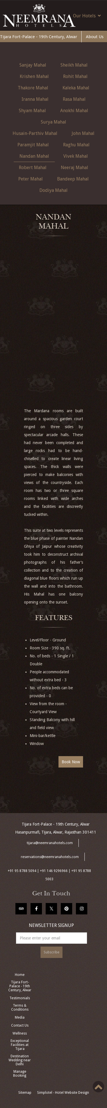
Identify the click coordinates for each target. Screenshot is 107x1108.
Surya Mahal (53, 122)
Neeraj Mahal (74, 167)
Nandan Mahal (34, 156)
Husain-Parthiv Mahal (35, 133)
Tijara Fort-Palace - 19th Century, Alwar (38, 36)
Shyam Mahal (32, 110)
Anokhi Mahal (74, 110)
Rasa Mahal (74, 99)
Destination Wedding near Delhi (20, 1060)
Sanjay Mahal (32, 65)
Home (20, 975)
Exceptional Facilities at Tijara (20, 1045)
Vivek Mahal (75, 156)
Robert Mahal (33, 167)
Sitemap (24, 1093)
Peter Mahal (30, 179)
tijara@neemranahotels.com (50, 843)
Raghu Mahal (76, 144)
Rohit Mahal (75, 76)
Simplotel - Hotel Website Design (63, 1093)
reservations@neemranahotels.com (50, 857)
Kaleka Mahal (75, 88)
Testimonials (19, 998)
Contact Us (20, 1025)
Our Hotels (87, 15)
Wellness (20, 1033)
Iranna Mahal (35, 99)
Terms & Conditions (20, 1007)
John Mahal (83, 133)
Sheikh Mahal (74, 65)
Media (20, 1017)
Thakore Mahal (33, 88)
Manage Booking (19, 1074)
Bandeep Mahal (73, 179)
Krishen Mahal (34, 76)
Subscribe (51, 952)
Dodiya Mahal (53, 190)
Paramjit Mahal (33, 144)
